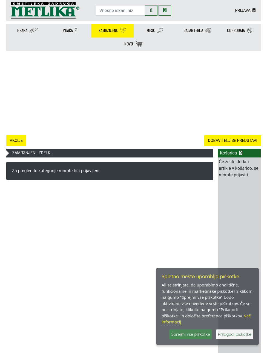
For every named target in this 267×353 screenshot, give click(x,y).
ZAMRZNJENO (112, 30)
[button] (25, 92)
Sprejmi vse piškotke (190, 334)
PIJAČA (70, 30)
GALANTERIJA (197, 30)
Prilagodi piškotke (234, 334)
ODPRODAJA (239, 30)
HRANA (27, 30)
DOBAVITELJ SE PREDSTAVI (232, 140)
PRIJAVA (245, 10)
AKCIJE (16, 140)
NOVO (133, 44)
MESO (155, 30)
